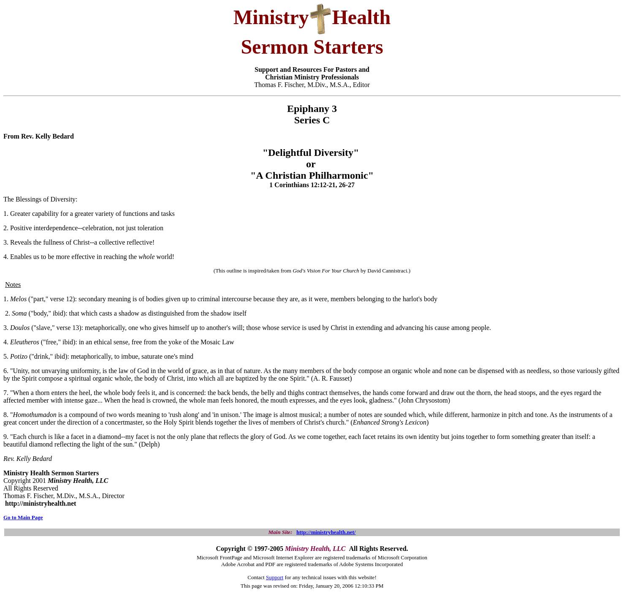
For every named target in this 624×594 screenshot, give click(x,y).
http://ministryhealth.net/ (325, 532)
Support (274, 577)
